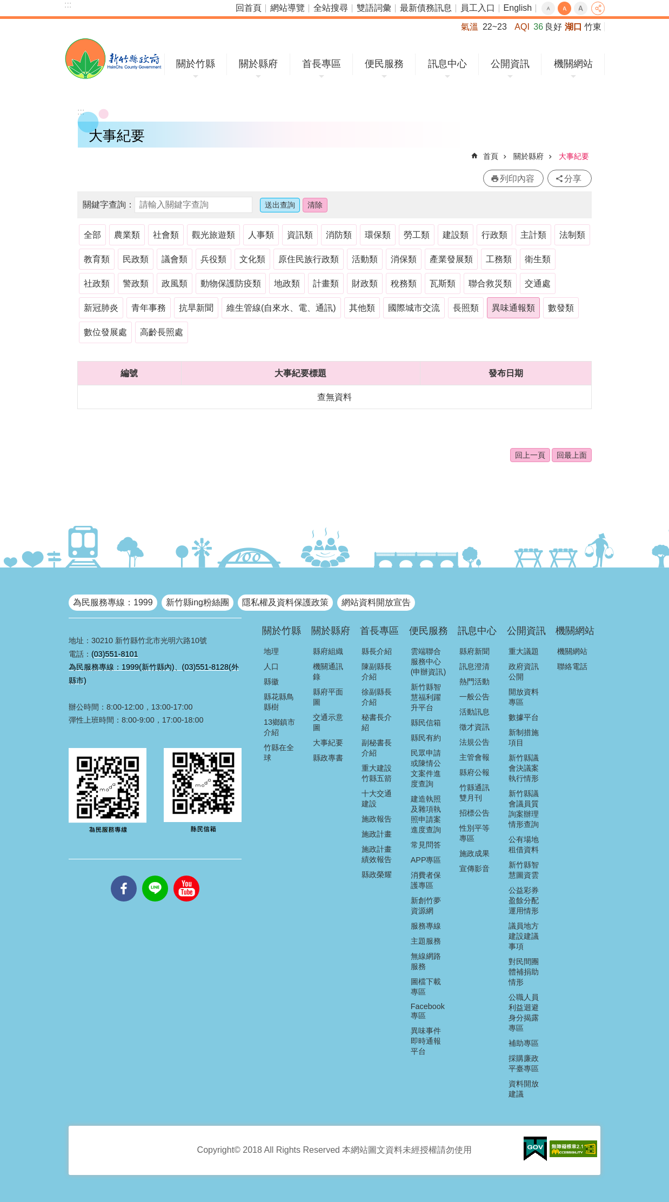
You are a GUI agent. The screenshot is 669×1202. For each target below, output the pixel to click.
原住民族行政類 (308, 259)
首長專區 (321, 63)
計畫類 (326, 283)
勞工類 (417, 234)
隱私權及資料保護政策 (285, 602)
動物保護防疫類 (230, 283)
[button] (535, 1149)
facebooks (123, 875)
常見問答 (426, 844)
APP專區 (426, 860)
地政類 (287, 283)
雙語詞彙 (374, 7)
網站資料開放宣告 (376, 602)
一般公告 (474, 696)
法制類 (572, 234)
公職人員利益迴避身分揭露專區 (524, 1012)
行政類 (494, 234)
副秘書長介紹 (377, 747)
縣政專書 (328, 757)
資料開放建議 (524, 1088)
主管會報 (474, 757)
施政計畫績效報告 (377, 854)
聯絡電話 (572, 666)
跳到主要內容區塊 (5, 5)
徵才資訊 (474, 727)
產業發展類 (451, 259)
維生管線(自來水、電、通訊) (281, 307)
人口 (271, 666)
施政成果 (474, 853)
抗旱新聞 (196, 307)
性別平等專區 (474, 833)
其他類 (362, 307)
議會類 (175, 259)
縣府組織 (328, 651)
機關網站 (573, 63)
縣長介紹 (377, 651)
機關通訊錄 (328, 671)
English (518, 7)
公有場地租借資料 (524, 844)
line (155, 875)
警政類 (136, 283)
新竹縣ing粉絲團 (197, 602)
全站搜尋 (330, 7)
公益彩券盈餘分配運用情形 (524, 900)
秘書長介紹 (377, 722)
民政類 (136, 259)
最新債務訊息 (426, 7)
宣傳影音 (474, 868)
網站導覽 (287, 7)
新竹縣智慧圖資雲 (524, 869)
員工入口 (477, 7)
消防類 (339, 234)
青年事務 (148, 307)
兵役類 (213, 259)
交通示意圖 (328, 722)
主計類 (533, 234)
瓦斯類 (443, 283)
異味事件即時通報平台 (426, 1041)
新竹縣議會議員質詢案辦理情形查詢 (524, 809)
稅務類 (404, 283)
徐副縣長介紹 (377, 696)
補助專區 (524, 1043)
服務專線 (426, 925)
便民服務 (384, 63)
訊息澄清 (474, 666)
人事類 (261, 234)
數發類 (561, 307)
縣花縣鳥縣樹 (279, 701)
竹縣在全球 (279, 752)
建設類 (456, 234)
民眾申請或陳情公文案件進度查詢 (426, 768)
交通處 (538, 283)
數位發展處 (105, 332)
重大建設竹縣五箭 (377, 773)
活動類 (365, 259)
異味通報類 (513, 307)
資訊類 (300, 234)
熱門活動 (474, 681)
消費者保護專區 (426, 880)
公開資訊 (510, 63)
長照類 (466, 307)
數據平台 (524, 717)
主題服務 (426, 941)
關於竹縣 (195, 63)
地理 (271, 651)
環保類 (378, 234)
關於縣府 (258, 63)
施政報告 (377, 818)
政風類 (175, 283)
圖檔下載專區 (426, 986)
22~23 (495, 26)
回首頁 (249, 7)
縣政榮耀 (377, 874)
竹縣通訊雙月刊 (474, 792)
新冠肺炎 (101, 307)
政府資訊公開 (524, 671)
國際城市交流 (414, 307)
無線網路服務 (426, 961)
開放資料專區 (524, 696)
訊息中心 (447, 63)
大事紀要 (574, 156)
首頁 (490, 156)
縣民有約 (426, 737)
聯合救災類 (490, 283)
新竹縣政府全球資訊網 (113, 58)
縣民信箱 (426, 722)
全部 (92, 234)
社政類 (97, 283)
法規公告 (474, 742)
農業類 (127, 234)
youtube (186, 875)
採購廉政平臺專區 (524, 1063)
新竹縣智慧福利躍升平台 (426, 697)
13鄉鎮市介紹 (279, 727)
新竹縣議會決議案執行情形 (524, 768)
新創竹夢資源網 (426, 905)
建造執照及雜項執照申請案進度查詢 (426, 814)
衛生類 (538, 259)
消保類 (404, 259)
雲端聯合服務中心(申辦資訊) (428, 661)
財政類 (365, 283)
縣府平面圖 (328, 696)
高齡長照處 (161, 332)
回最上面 (572, 455)
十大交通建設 (377, 798)
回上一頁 (530, 455)
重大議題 (524, 651)
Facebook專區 (428, 1011)
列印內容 (517, 178)
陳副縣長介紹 (377, 671)
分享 (598, 8)
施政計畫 (377, 834)
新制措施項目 (524, 737)
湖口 (573, 26)
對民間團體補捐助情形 (524, 971)
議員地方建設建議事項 (524, 936)
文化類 (252, 259)
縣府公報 (474, 772)
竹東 (592, 26)
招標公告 (474, 813)
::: (67, 4)
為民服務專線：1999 (113, 602)
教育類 (97, 259)
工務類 (499, 259)
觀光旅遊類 (213, 234)
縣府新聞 (474, 651)
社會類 (166, 234)
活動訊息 (474, 711)
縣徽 (271, 681)
